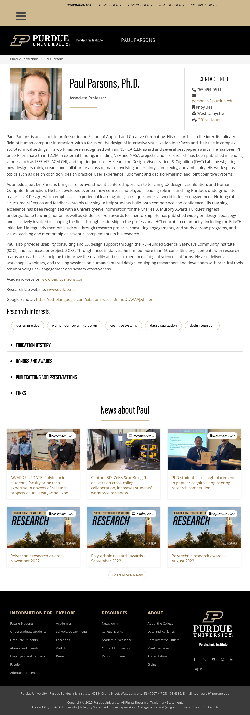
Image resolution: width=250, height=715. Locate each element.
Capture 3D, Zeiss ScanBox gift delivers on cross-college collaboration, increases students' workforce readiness (121, 485)
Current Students (140, 5)
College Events (112, 631)
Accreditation (157, 656)
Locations (63, 640)
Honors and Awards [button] (33, 361)
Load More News (127, 575)
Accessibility (40, 707)
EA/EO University (64, 707)
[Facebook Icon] (194, 659)
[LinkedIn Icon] (231, 659)
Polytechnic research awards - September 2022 (118, 558)
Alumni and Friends (24, 648)
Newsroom (110, 623)
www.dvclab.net (61, 289)
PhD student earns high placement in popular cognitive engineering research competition (203, 483)
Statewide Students (204, 5)
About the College (161, 623)
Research (63, 656)
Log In (197, 669)
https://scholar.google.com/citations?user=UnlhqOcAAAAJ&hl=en (94, 299)
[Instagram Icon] (222, 659)
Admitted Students (171, 5)
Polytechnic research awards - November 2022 (37, 558)
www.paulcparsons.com (63, 279)
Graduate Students (24, 640)
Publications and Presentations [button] (46, 377)
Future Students (110, 5)
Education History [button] (32, 345)
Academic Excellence (117, 640)
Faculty (15, 664)
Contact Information (116, 648)
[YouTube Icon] (213, 659)
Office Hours (209, 119)
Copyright (74, 702)
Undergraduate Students (28, 631)
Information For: (79, 5)
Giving (152, 664)
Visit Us (61, 648)
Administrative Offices (164, 640)
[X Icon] (205, 659)
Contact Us (210, 707)
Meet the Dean (158, 648)
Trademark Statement (166, 702)
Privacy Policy (189, 707)
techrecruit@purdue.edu (211, 693)
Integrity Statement (94, 707)
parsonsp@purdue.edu (213, 100)
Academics (64, 623)
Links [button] (20, 393)
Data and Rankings (161, 631)
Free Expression (123, 707)
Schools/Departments (72, 631)
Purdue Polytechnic (24, 59)
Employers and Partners (27, 656)
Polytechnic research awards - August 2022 (199, 558)
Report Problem (113, 656)
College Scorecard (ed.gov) (157, 707)
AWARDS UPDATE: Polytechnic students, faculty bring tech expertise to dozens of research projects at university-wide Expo (39, 485)
